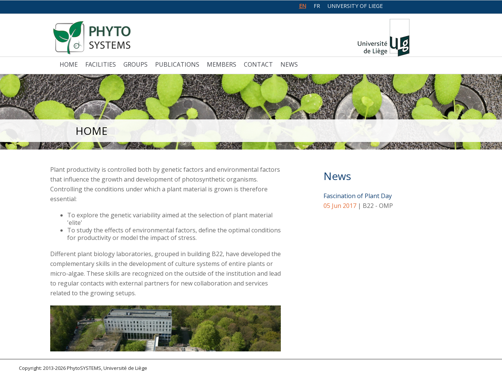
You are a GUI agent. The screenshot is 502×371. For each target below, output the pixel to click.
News (289, 64)
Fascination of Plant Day (357, 196)
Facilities (100, 64)
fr (317, 5)
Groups (135, 64)
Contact (258, 64)
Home (69, 64)
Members (221, 64)
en (302, 5)
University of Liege (355, 5)
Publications (177, 64)
